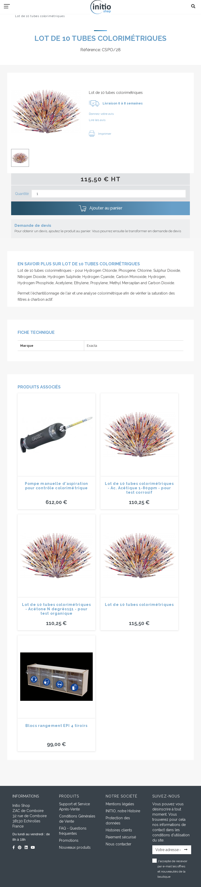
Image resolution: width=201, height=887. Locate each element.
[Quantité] (108, 194)
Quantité (22, 194)
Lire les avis (97, 120)
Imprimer (100, 134)
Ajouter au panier (100, 208)
